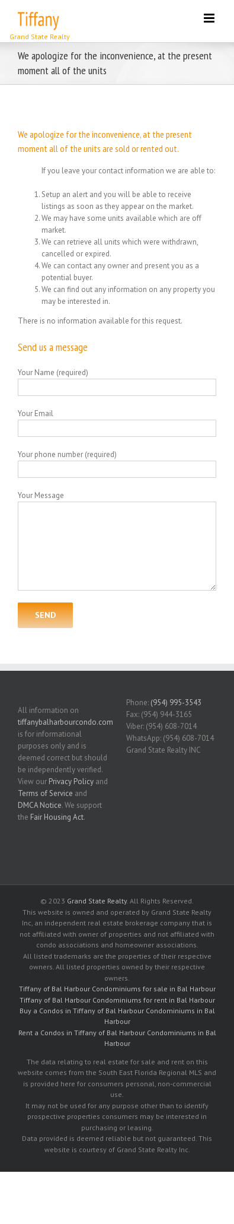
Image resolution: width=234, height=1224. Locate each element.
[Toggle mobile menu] (210, 18)
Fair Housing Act (57, 817)
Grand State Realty (97, 900)
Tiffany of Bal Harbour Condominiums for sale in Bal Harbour (117, 988)
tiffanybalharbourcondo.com (65, 722)
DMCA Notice (40, 805)
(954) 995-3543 (175, 702)
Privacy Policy (71, 781)
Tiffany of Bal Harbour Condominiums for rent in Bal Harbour (117, 999)
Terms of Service (45, 793)
